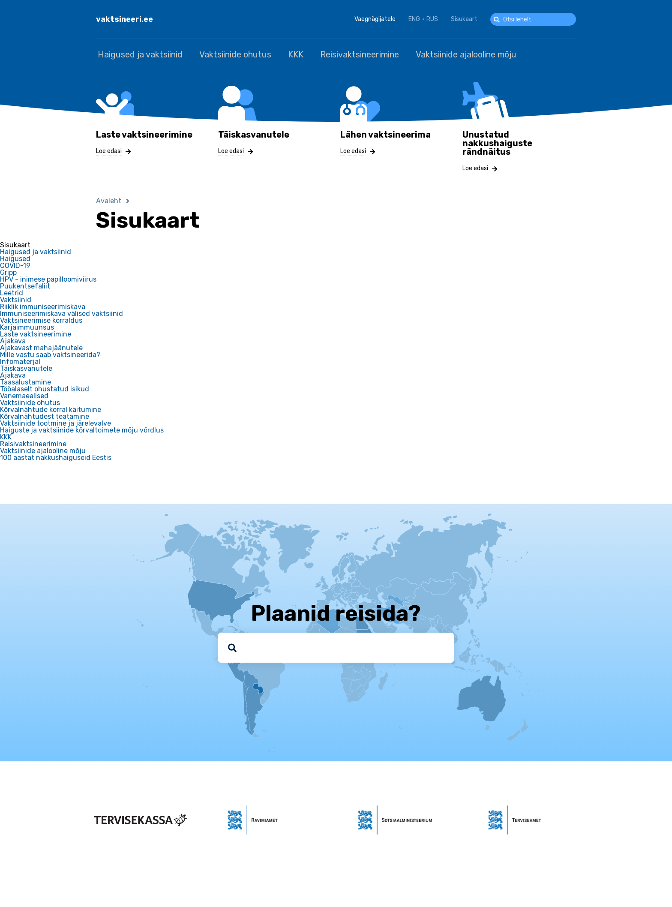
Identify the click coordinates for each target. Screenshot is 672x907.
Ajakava (13, 339)
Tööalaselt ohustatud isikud (44, 387)
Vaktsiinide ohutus (230, 53)
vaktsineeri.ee (124, 19)
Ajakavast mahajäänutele (41, 346)
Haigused (15, 257)
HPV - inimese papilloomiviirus (48, 277)
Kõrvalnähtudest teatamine (44, 414)
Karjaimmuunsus (27, 325)
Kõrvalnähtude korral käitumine (50, 408)
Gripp (8, 270)
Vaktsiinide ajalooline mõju (449, 53)
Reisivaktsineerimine (346, 53)
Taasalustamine (25, 380)
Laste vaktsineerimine (35, 332)
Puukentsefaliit (25, 284)
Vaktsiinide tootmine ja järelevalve (55, 421)
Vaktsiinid (15, 298)
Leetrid (11, 291)
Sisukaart (464, 19)
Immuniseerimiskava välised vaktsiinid (61, 312)
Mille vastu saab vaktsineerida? (50, 353)
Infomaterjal (20, 360)
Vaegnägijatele (375, 19)
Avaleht (108, 199)
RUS (432, 19)
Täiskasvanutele (26, 366)
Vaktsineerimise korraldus (41, 318)
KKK (286, 53)
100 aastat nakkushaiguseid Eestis (55, 456)
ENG (414, 19)
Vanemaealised (24, 394)
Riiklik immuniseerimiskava (42, 305)
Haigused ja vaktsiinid (138, 53)
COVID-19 (15, 264)
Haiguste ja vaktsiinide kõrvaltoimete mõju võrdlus (82, 428)
